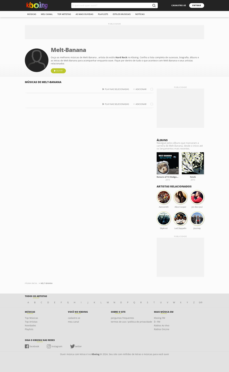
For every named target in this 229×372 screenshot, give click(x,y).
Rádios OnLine (161, 329)
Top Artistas (31, 321)
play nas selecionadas (117, 89)
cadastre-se (178, 5)
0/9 (200, 302)
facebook (34, 346)
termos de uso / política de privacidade (131, 321)
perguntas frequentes (122, 317)
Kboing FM (159, 317)
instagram (57, 346)
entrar (196, 5)
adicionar (141, 89)
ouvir (59, 70)
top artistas (64, 14)
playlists (103, 14)
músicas (31, 14)
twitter (78, 346)
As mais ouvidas (84, 14)
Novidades (30, 325)
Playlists (29, 329)
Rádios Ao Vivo (161, 325)
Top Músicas (31, 317)
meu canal (47, 14)
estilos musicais (122, 14)
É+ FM (157, 321)
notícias (140, 14)
